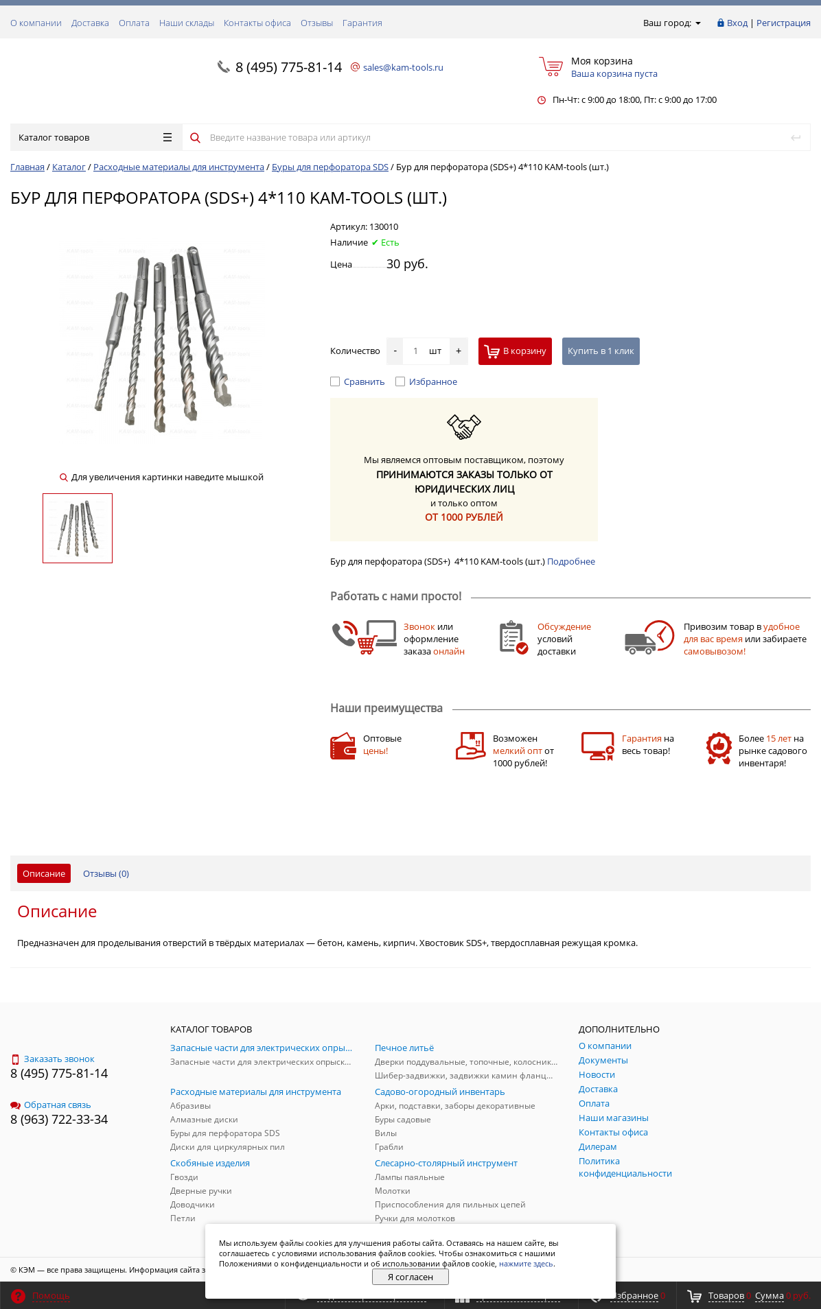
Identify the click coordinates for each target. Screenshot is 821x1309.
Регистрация (783, 22)
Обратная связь (50, 1104)
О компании (36, 22)
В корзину (515, 351)
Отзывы (317, 22)
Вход (737, 22)
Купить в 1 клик (601, 350)
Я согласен (410, 1277)
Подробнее (571, 561)
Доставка (90, 22)
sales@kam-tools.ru (403, 67)
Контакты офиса (257, 22)
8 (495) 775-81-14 (288, 67)
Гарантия (362, 22)
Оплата (134, 22)
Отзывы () (106, 873)
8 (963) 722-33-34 (59, 1119)
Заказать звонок (52, 1058)
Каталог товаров (95, 137)
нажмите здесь (526, 1263)
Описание (44, 873)
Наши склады (186, 22)
